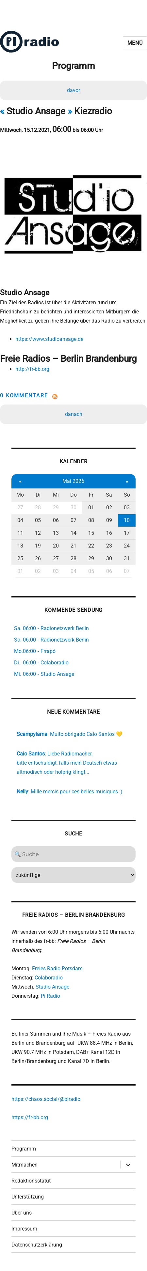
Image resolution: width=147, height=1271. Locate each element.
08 (91, 520)
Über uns (21, 1213)
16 (109, 533)
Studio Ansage (52, 987)
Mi (56, 495)
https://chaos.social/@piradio (45, 1099)
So (127, 495)
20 (56, 546)
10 (127, 520)
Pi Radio (50, 996)
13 (56, 533)
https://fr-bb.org (29, 1117)
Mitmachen (24, 1165)
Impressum (24, 1229)
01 (91, 507)
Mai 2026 (73, 481)
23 (109, 546)
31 (127, 558)
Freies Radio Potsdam (57, 968)
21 (73, 546)
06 (56, 520)
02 (109, 507)
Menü (135, 43)
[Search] (73, 854)
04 (20, 520)
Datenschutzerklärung (36, 1245)
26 (38, 558)
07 (73, 520)
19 (38, 546)
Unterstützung (27, 1197)
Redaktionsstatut (31, 1181)
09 (109, 520)
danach (73, 414)
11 (20, 533)
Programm (23, 1149)
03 (127, 507)
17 (127, 533)
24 (127, 546)
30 (73, 507)
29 (56, 507)
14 (73, 533)
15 (91, 533)
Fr (91, 495)
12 (38, 533)
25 (20, 558)
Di (38, 495)
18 (20, 546)
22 (91, 546)
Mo (20, 495)
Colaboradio (49, 978)
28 (38, 507)
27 (20, 507)
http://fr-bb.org (32, 369)
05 (38, 520)
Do (73, 495)
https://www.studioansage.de (49, 339)
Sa (109, 495)
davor (73, 90)
